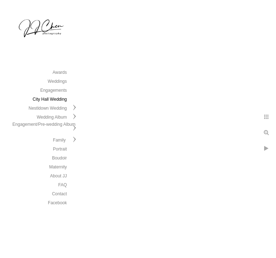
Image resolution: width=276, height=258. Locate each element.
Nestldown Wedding (47, 108)
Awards (59, 72)
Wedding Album (52, 117)
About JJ (58, 175)
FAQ (62, 184)
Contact (59, 193)
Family (60, 140)
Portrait (60, 149)
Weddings (57, 81)
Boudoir (59, 158)
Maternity (58, 166)
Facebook (57, 202)
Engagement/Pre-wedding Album (44, 124)
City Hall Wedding (50, 99)
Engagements (53, 90)
